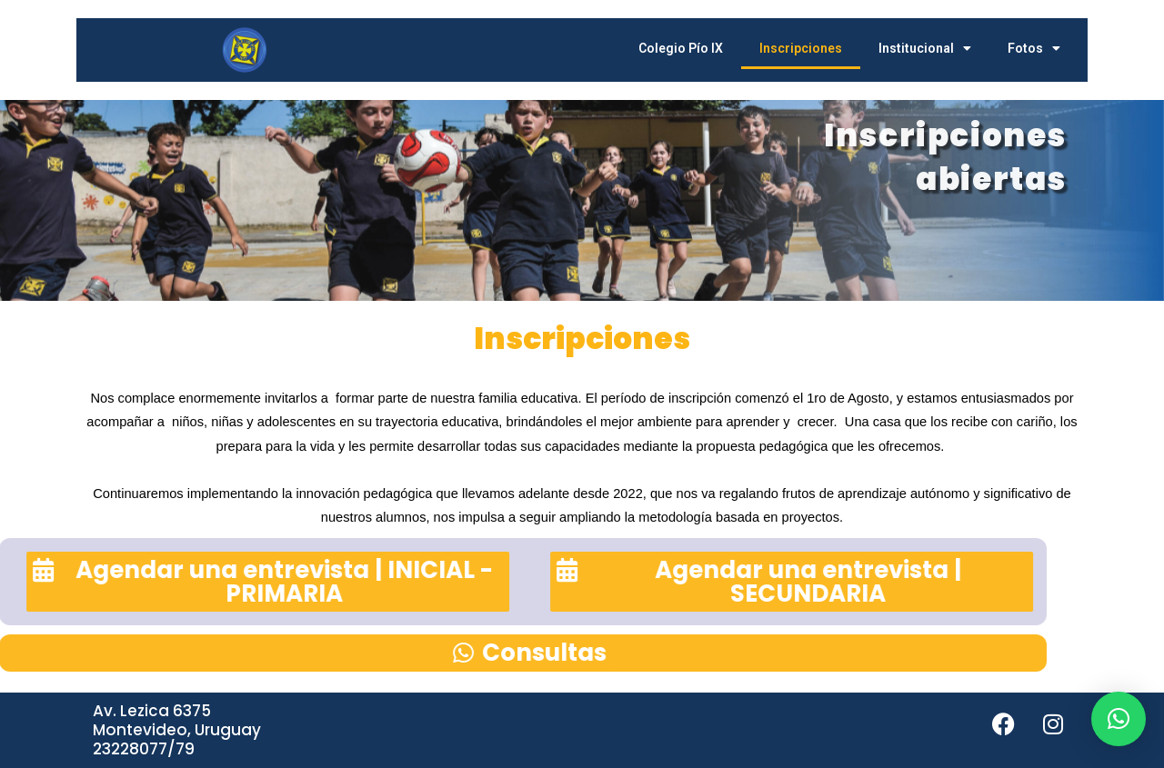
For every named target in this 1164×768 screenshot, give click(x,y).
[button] (1118, 719)
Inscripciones (800, 48)
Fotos (1034, 48)
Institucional (924, 48)
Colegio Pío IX (680, 48)
